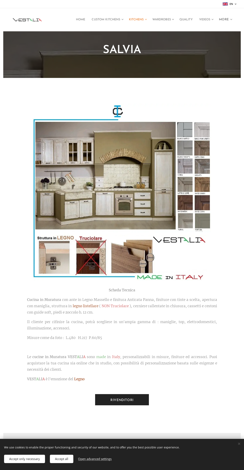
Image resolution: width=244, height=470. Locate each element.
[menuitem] (68, 20)
